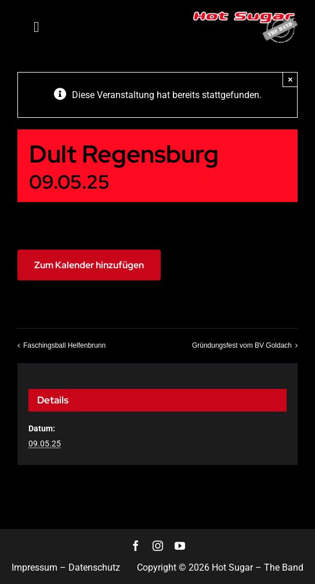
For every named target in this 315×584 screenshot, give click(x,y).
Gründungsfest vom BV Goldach (242, 345)
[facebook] (136, 545)
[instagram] (158, 545)
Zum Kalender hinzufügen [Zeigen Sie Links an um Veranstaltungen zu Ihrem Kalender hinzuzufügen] (89, 265)
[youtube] (180, 545)
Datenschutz (94, 567)
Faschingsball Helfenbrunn (64, 345)
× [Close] (290, 79)
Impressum (34, 567)
